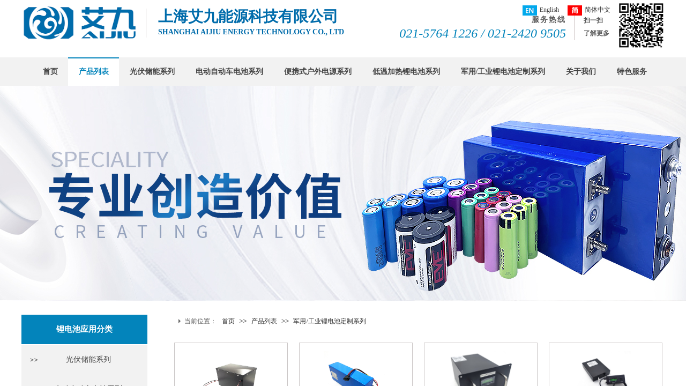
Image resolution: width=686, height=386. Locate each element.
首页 (50, 72)
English (541, 10)
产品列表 (94, 72)
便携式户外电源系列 (318, 72)
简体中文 (589, 10)
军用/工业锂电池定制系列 (503, 72)
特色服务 (632, 72)
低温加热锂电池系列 (406, 72)
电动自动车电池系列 (229, 72)
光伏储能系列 (152, 72)
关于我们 (581, 72)
